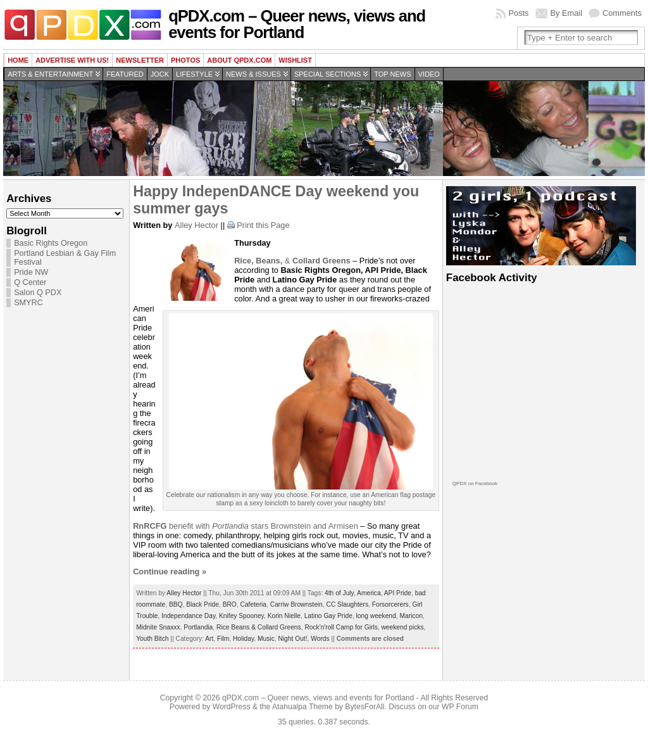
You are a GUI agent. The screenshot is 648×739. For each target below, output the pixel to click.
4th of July (339, 593)
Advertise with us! (72, 60)
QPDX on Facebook (474, 483)
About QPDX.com (239, 60)
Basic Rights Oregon (50, 243)
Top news (392, 74)
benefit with (172, 526)
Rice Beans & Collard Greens (258, 627)
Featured (124, 74)
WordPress (232, 706)
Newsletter (140, 60)
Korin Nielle (284, 615)
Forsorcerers (390, 604)
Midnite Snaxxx (158, 627)
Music (266, 638)
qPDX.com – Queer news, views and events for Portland (296, 24)
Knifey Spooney (241, 615)
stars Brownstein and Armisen (285, 526)
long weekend (376, 615)
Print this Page (263, 225)
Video (429, 74)
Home (18, 60)
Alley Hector (196, 225)
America (369, 593)
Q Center (30, 282)
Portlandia (198, 627)
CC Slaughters (347, 604)
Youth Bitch (152, 638)
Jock (160, 74)
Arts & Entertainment (50, 74)
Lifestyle (194, 74)
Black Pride (202, 604)
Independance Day (188, 615)
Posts (518, 13)
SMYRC (28, 302)
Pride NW (31, 272)
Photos (185, 60)
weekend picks (402, 627)
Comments (622, 13)
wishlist (295, 60)
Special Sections (327, 74)
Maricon (410, 615)
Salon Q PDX (37, 292)
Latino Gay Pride (328, 615)
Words (320, 638)
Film (223, 638)
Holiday (243, 638)
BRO (230, 604)
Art (209, 638)
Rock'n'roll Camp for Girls (340, 627)
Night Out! (292, 638)
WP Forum (460, 706)
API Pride (397, 593)
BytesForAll (364, 706)
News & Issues (253, 74)
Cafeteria (253, 604)
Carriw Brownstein (296, 604)
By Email (567, 13)
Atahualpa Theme (302, 706)
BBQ (176, 604)
